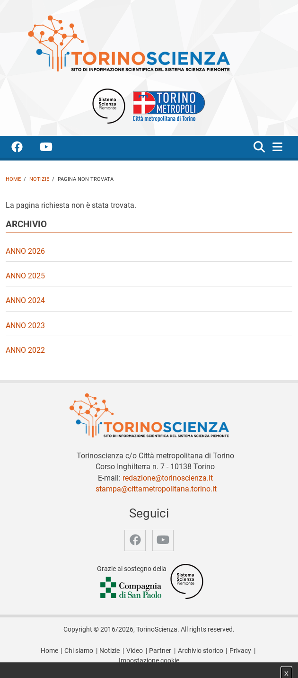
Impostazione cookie (149, 661)
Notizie (39, 179)
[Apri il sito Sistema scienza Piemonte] (108, 105)
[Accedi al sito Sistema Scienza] (186, 581)
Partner (160, 651)
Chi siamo (78, 651)
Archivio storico (200, 651)
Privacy (240, 651)
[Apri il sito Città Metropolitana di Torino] (166, 105)
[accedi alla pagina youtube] (54, 148)
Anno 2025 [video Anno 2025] (25, 275)
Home (13, 179)
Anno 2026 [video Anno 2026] (25, 251)
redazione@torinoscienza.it (168, 477)
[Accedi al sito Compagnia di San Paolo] (131, 588)
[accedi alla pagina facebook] (24, 148)
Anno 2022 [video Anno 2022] (25, 350)
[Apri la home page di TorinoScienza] (128, 42)
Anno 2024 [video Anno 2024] (25, 300)
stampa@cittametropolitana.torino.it (156, 488)
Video (134, 651)
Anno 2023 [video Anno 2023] (25, 325)
